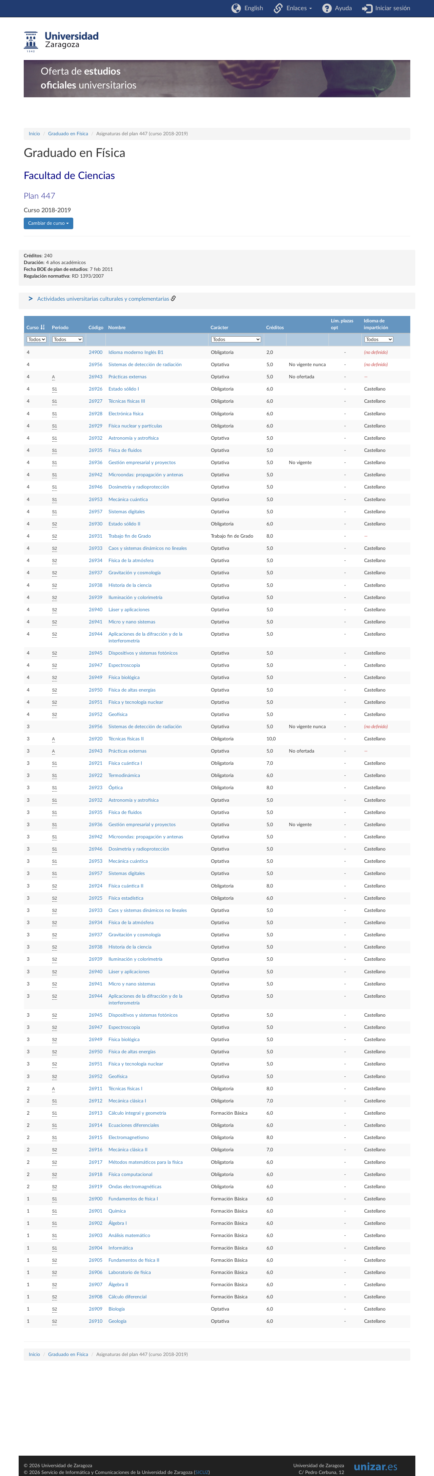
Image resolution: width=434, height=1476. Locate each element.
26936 (95, 462)
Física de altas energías (132, 690)
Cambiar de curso (48, 223)
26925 (95, 898)
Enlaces (297, 8)
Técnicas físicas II (126, 739)
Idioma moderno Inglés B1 (135, 352)
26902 (95, 1223)
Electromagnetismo (128, 1137)
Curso (32, 327)
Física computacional (130, 1174)
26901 (95, 1211)
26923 (95, 787)
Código (95, 327)
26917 (95, 1162)
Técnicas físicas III (126, 401)
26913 (95, 1113)
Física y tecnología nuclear (135, 702)
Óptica (115, 787)
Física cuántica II (125, 886)
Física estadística (125, 898)
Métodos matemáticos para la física (145, 1162)
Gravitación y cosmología (134, 573)
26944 (95, 634)
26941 (95, 622)
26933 (95, 548)
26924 (95, 886)
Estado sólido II (124, 524)
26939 (95, 597)
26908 (95, 1297)
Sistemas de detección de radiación (145, 364)
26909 (95, 1309)
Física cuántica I (125, 763)
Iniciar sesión (391, 8)
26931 (95, 536)
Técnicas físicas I (125, 1088)
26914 (95, 1125)
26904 (95, 1248)
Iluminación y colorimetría (135, 597)
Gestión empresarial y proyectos (142, 462)
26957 (95, 512)
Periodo (60, 327)
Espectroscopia (124, 665)
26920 (95, 739)
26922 (95, 775)
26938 (95, 585)
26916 (95, 1150)
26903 (95, 1235)
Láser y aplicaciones (129, 609)
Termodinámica (124, 775)
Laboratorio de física (129, 1272)
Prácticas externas (127, 377)
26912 (95, 1101)
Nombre (116, 327)
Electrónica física (125, 414)
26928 (95, 414)
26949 (95, 677)
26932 (95, 438)
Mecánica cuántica (128, 499)
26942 (95, 475)
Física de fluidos (125, 450)
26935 (95, 450)
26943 (95, 377)
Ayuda (342, 8)
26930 (95, 524)
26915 (95, 1137)
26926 (95, 389)
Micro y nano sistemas (131, 622)
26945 (95, 653)
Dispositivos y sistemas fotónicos (143, 653)
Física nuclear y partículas (135, 426)
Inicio (34, 134)
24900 (95, 352)
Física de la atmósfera (131, 560)
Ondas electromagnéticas (134, 1186)
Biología (116, 1309)
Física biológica (124, 677)
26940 (95, 609)
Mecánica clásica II (127, 1150)
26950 (95, 690)
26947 (95, 665)
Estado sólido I (123, 389)
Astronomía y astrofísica (133, 438)
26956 (95, 364)
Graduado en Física (68, 134)
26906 (95, 1272)
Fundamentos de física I (133, 1199)
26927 (95, 401)
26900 (95, 1199)
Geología (117, 1321)
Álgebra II (118, 1284)
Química (117, 1211)
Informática (120, 1248)
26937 (95, 573)
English (252, 8)
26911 (95, 1088)
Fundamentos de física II (133, 1260)
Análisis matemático (129, 1235)
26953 (95, 499)
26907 (95, 1284)
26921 (95, 763)
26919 (95, 1186)
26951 (95, 702)
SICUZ (202, 1472)
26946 (95, 487)
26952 (95, 714)
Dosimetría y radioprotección (138, 487)
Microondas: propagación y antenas (145, 475)
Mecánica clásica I (127, 1101)
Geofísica (117, 714)
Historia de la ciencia (130, 585)
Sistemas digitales (126, 512)
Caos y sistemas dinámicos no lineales (147, 548)
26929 (95, 426)
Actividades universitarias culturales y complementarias (103, 299)
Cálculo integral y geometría (137, 1113)
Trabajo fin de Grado (129, 536)
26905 (95, 1260)
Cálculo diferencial (127, 1297)
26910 (95, 1321)
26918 (95, 1174)
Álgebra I (117, 1223)
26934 (95, 560)
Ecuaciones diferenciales (133, 1125)
